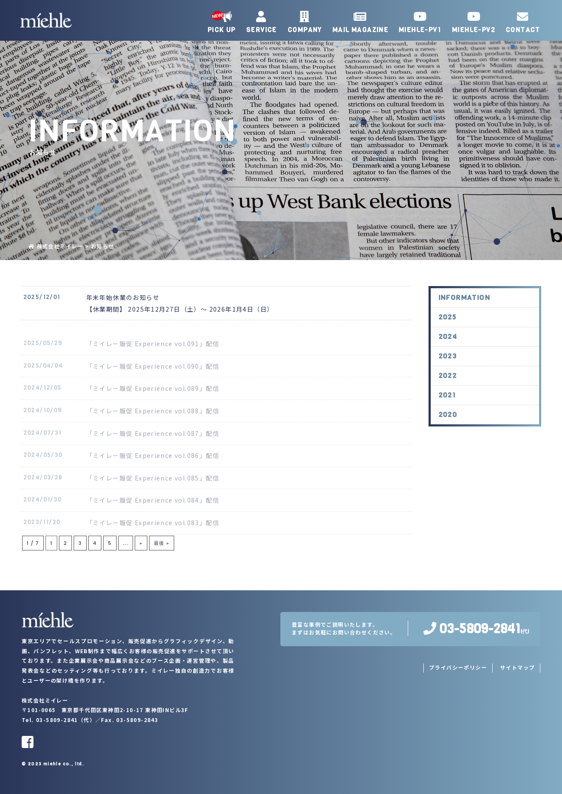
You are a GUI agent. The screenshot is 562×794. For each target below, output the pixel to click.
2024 (448, 344)
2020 (448, 422)
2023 (448, 364)
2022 (448, 383)
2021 (447, 403)
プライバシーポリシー (458, 667)
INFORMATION (464, 305)
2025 (448, 325)
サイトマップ (517, 667)
